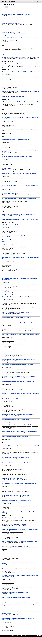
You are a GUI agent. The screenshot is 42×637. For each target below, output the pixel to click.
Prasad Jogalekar (12, 78)
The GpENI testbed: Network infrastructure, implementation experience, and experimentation (19, 517)
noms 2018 (4, 142)
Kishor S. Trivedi (26, 372)
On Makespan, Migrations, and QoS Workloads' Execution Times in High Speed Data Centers (19, 376)
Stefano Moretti (16, 113)
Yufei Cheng (11, 169)
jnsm (3, 35)
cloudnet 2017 (4, 232)
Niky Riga (13, 420)
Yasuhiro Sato (9, 491)
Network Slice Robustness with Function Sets (10, 23)
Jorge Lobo (11, 588)
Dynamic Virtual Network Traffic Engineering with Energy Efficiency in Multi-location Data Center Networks (20, 329)
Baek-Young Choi (20, 286)
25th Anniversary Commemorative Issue (9, 241)
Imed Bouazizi (16, 318)
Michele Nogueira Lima (6, 496)
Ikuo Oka (27, 491)
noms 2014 (4, 492)
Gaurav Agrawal (5, 292)
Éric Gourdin (4, 206)
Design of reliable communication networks (10, 205)
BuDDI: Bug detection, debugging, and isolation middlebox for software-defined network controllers (21, 284)
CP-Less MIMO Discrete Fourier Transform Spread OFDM (13, 96)
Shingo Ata (4, 452)
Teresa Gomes (4, 33)
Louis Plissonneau (11, 564)
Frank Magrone (22, 547)
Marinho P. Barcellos (14, 427)
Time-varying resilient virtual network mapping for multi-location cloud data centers (18, 473)
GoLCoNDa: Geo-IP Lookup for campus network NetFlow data (13, 246)
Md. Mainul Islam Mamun (6, 49)
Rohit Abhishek (5, 87)
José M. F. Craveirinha (17, 33)
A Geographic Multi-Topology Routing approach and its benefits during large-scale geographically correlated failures (20, 387)
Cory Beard (15, 169)
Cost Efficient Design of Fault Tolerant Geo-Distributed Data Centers (15, 252)
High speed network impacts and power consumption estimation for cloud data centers (18, 381)
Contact (5, 635)
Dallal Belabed (4, 355)
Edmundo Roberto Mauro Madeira (25, 237)
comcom (3, 572)
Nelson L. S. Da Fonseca (19, 432)
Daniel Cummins (26, 66)
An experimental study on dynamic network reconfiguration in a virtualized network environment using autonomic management (20, 576)
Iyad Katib (13, 432)
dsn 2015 (4, 373)
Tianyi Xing (11, 372)
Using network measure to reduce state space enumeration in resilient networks (17, 556)
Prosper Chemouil (19, 24)
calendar (10, 1)
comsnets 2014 (5, 448)
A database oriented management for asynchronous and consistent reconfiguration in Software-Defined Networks (20, 489)
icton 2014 (4, 475)
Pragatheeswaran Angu (14, 520)
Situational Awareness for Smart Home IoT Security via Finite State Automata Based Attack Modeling (21, 71)
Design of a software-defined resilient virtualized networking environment (16, 419)
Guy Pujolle (15, 355)
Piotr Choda (11, 525)
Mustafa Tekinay (5, 537)
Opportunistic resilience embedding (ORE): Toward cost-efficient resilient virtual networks (19, 424)
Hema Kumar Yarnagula (6, 131)
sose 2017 (4, 227)
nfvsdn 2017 (4, 266)
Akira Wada (17, 452)
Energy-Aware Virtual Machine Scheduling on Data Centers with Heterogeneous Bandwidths (19, 161)
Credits (9, 635)
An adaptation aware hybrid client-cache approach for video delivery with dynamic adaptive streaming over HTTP (19, 199)
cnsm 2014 (4, 508)
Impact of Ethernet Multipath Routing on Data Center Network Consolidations (16, 457)
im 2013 (3, 566)
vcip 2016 (4, 320)
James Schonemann (29, 547)
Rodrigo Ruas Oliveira (6, 426)
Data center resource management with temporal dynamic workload (15, 592)
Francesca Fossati (5, 113)
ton (2, 294)
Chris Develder (16, 237)
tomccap (3, 133)
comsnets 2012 (5, 627)
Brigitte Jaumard (14, 474)
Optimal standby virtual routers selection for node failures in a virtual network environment (19, 505)
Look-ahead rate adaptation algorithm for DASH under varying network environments (18, 414)
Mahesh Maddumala (18, 201)
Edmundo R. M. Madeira (29, 58)
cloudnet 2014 (4, 470)
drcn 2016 (4, 304)
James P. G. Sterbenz (21, 169)
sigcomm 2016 (4, 337)
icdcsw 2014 (4, 460)
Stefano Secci (24, 24)
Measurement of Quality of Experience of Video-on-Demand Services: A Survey (17, 312)
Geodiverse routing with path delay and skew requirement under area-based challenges (18, 359)
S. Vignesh (10, 253)
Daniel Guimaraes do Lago (7, 58)
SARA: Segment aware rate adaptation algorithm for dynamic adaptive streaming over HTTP (19, 409)
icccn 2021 (4, 69)
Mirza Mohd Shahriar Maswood (7, 104)
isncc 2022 (4, 50)
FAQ (24, 635)
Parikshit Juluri (13, 131)
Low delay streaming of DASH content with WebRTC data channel (14, 339)
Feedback (27, 635)
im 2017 (3, 249)
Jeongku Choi (12, 24)
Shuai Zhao (10, 215)
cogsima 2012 (4, 615)
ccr (2, 16)
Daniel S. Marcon (13, 426)
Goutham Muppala (12, 146)
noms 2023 (4, 41)
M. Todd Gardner (5, 169)
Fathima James (5, 40)
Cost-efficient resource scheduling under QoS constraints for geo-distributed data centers (19, 173)
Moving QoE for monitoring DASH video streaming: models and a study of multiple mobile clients (20, 76)
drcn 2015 (4, 396)
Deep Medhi (4, 15)
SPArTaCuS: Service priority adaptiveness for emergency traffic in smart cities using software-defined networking (20, 279)
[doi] (14, 16)
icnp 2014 (4, 503)
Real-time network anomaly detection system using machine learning (15, 436)
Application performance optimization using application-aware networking (16, 139)
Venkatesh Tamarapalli (34, 66)
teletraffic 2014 (4, 465)
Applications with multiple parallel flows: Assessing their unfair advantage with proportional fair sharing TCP (20, 512)
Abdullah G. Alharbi (25, 104)
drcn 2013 (4, 559)
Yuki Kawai (4, 491)
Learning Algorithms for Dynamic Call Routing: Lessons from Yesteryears (16, 14)
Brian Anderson (35, 547)
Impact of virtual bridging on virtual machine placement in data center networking (17, 462)
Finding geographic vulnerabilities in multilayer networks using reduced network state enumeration (20, 393)
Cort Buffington (25, 520)
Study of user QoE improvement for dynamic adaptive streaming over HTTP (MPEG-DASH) (19, 269)
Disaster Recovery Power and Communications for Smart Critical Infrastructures (17, 156)
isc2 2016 (4, 282)
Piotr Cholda (13, 496)
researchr (2, 1)
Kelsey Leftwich (9, 547)
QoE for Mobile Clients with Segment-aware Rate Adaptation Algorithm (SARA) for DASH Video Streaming (20, 130)
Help (12, 635)
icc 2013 (3, 584)
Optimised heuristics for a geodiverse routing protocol (12, 478)
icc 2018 (3, 159)
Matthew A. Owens (16, 547)
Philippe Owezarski (5, 588)
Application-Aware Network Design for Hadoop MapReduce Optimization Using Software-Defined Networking (20, 258)
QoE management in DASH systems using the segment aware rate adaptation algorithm (18, 307)
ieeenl (3, 114)
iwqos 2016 (4, 342)
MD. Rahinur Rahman (17, 104)
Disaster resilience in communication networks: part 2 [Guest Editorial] (15, 495)
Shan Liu (19, 270)
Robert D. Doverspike (24, 496)
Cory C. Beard (14, 49)
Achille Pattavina (15, 206)
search (13, 1)
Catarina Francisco (5, 120)
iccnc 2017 (4, 271)
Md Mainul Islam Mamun (18, 194)
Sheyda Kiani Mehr (20, 66)
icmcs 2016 (4, 347)
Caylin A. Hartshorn (5, 66)
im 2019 (3, 126)
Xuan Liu (3, 220)
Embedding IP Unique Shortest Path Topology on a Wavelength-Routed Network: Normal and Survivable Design (19, 291)
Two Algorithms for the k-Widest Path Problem (11, 32)
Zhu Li (17, 146)
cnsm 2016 (4, 287)
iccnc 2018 (4, 147)
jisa (3, 79)
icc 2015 (3, 411)
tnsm (3, 222)
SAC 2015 (4, 384)
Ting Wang (9, 474)
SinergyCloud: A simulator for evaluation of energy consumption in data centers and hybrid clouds (20, 57)
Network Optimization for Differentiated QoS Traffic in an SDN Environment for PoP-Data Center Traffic (20, 186)
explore (6, 1)
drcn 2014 (4, 481)
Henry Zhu (25, 286)
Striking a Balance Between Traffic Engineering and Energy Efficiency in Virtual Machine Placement (20, 354)
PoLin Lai (15, 270)
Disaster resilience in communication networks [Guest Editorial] (14, 524)
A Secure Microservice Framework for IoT (10, 224)
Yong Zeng (16, 564)
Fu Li (8, 532)
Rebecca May (15, 303)
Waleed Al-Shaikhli (13, 66)
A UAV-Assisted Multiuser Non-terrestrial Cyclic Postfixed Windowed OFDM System (18, 48)
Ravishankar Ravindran (14, 532)
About (2, 635)
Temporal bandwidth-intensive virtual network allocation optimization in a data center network (19, 581)
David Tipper (10, 87)
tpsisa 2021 (4, 74)
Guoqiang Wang (19, 598)
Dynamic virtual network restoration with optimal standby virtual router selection (17, 322)
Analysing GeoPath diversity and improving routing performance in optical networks (18, 364)
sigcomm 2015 (4, 401)
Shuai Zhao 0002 (5, 146)
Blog (21, 635)
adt (2, 121)
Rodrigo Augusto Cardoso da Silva (18, 58)
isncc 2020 (4, 99)
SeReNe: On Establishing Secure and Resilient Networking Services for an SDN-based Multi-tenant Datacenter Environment (20, 370)
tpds (3, 164)
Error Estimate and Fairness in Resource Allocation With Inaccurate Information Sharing (18, 112)
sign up (6, 630)
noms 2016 (4, 309)
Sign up (40, 1)
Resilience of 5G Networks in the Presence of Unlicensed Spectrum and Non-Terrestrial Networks (20, 91)
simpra (3, 61)
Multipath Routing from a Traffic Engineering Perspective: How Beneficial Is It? (17, 500)
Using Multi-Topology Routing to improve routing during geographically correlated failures (19, 483)
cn (2, 239)
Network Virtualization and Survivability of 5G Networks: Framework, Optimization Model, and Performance (19, 151)
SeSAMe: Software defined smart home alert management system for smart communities (19, 214)
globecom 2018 (5, 154)
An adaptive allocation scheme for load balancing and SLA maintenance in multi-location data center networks (21, 179)
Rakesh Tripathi (5, 253)
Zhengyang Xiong (10, 542)
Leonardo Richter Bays (21, 426)
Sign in (38, 1)
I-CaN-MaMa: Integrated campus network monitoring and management (15, 546)
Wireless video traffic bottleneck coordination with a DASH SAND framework (16, 317)
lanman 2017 (4, 216)
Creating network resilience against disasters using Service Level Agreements (17, 301)
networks (3, 362)
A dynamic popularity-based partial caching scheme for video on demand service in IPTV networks (20, 445)
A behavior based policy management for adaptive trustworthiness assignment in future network (20, 602)
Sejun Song (14, 286)
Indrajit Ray (10, 40)
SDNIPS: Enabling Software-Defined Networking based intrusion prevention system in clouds (19, 541)
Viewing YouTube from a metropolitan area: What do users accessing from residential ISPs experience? (19, 563)
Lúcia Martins (10, 33)
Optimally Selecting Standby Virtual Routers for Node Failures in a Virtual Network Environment (20, 219)
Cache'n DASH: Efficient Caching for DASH (10, 398)
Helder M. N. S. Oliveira (6, 432)
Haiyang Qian (4, 532)
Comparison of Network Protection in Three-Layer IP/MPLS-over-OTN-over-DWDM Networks (19, 431)
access (3, 105)
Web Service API (17, 635)
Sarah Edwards (8, 420)
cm (2, 498)
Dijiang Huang (25, 194)
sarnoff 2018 (4, 189)
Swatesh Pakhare (5, 248)
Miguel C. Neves (28, 426)
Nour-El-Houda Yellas (6, 24)
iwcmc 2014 (4, 538)
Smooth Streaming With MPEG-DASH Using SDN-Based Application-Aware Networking (18, 144)
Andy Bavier (20, 520)
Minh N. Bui (4, 474)
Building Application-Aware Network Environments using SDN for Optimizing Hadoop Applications (20, 334)
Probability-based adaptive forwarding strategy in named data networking (16, 597)
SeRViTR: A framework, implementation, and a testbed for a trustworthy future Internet (18, 450)
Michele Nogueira (5, 525)
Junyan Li (15, 479)
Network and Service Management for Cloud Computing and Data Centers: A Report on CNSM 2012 (20, 587)
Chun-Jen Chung (5, 372)
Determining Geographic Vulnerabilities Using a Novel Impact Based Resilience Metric (18, 296)
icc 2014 (3, 515)
